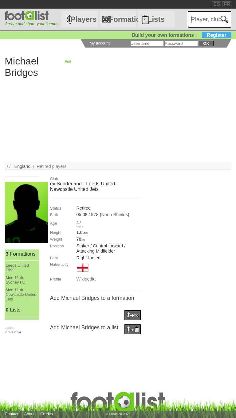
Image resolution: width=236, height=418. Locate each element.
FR (227, 4)
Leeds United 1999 (17, 267)
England (22, 166)
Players (83, 19)
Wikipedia (86, 279)
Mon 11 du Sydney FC (15, 279)
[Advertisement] (118, 120)
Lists (156, 19)
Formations (122, 19)
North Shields (114, 214)
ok (206, 43)
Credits (46, 414)
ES (216, 4)
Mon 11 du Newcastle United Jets (21, 294)
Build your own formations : (181, 35)
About (29, 414)
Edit (68, 61)
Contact (11, 414)
